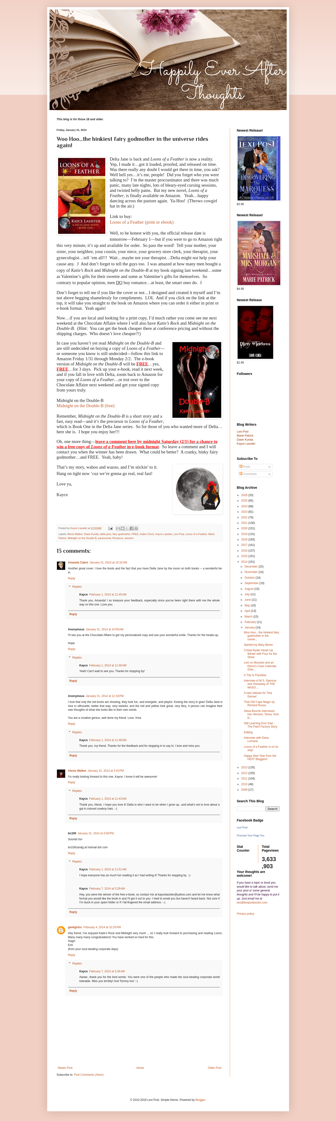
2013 (244, 767)
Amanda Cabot (78, 562)
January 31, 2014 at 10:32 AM (108, 562)
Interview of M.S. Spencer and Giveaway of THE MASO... (260, 684)
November (251, 572)
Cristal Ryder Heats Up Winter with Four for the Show (260, 654)
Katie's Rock (147, 534)
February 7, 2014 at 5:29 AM (107, 888)
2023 (244, 511)
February (250, 622)
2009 (244, 789)
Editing (248, 732)
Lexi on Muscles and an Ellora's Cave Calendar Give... (260, 666)
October (249, 577)
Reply (71, 578)
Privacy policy (245, 913)
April (247, 611)
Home (140, 1068)
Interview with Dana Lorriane (256, 739)
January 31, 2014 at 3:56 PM (96, 833)
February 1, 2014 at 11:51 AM (107, 869)
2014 (244, 561)
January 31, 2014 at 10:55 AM (104, 629)
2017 (244, 545)
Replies (77, 587)
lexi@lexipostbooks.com (252, 902)
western (129, 538)
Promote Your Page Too (250, 835)
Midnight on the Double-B (82, 538)
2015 (244, 556)
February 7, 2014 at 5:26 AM (107, 971)
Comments (248, 474)
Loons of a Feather (196, 534)
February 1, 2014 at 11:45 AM (107, 594)
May (247, 605)
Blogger (200, 1100)
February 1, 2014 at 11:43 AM (107, 798)
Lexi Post (179, 534)
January (249, 627)
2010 (244, 784)
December (251, 566)
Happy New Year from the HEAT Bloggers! (260, 757)
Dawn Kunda (91, 534)
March (248, 616)
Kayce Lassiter (164, 534)
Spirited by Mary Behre (258, 644)
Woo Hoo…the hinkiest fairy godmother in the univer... (261, 636)
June (247, 599)
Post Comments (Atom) (89, 1074)
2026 (244, 495)
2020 (244, 528)
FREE (135, 534)
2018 (244, 539)
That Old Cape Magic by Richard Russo (259, 703)
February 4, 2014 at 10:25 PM (102, 927)
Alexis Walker (75, 534)
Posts (244, 466)
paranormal (104, 538)
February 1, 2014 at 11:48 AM (107, 740)
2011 (244, 778)
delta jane (105, 534)
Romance (117, 538)
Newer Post (65, 1068)
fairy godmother (121, 534)
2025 (244, 500)
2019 (244, 534)
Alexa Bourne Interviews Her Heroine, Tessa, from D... (261, 714)
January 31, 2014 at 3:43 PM (106, 770)
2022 (244, 517)
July (247, 594)
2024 (244, 506)
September (251, 583)
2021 (244, 523)
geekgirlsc (75, 927)
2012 (244, 773)
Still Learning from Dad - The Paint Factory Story (260, 725)
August (249, 588)
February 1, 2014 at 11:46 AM (107, 665)
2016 (244, 550)
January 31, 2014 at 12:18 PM (105, 696)
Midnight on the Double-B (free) (86, 405)
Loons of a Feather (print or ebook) (142, 222)
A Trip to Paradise (255, 675)
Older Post (214, 1068)
